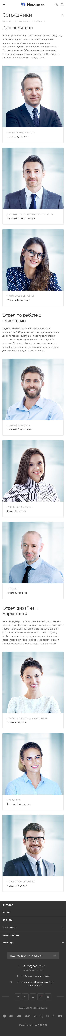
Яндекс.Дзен (48, 996)
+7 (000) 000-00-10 (33, 966)
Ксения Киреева (17, 722)
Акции (6, 912)
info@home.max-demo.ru (35, 976)
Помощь (7, 942)
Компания (9, 927)
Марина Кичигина (18, 300)
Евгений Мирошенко (20, 429)
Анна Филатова (16, 511)
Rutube (40, 996)
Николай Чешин (17, 593)
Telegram (25, 996)
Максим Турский (17, 885)
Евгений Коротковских (21, 218)
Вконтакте (18, 996)
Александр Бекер (17, 136)
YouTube (33, 996)
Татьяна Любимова (18, 804)
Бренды (7, 920)
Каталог (7, 905)
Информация (11, 935)
